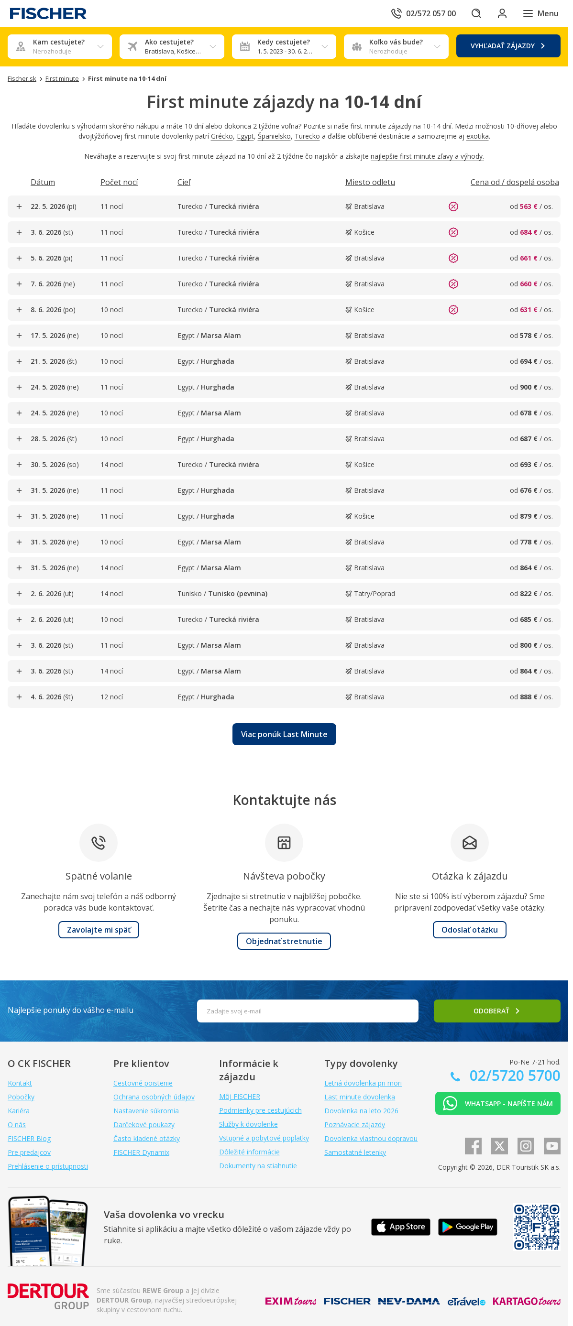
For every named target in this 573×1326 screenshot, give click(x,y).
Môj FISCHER (239, 1096)
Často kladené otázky (146, 1138)
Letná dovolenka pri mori (363, 1082)
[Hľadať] (474, 13)
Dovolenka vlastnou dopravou (371, 1138)
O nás (17, 1124)
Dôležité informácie (249, 1151)
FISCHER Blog (29, 1138)
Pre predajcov (29, 1152)
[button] (284, 734)
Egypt (245, 136)
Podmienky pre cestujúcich (260, 1110)
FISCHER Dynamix (141, 1152)
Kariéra (19, 1110)
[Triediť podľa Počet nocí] (119, 182)
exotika (477, 136)
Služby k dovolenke (248, 1124)
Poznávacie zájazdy (354, 1124)
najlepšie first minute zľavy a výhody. (427, 156)
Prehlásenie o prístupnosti (48, 1166)
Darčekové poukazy (144, 1124)
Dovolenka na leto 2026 (361, 1110)
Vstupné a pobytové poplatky (264, 1137)
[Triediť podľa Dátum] (43, 182)
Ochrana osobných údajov (154, 1096)
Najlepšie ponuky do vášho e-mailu (70, 1010)
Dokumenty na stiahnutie (258, 1165)
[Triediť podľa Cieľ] (183, 182)
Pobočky (21, 1096)
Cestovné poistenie (143, 1082)
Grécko (222, 136)
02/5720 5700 (513, 1075)
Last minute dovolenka (359, 1096)
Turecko (307, 136)
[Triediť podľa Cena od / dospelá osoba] (515, 182)
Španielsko (274, 136)
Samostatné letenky (355, 1152)
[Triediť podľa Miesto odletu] (370, 182)
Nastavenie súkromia (146, 1110)
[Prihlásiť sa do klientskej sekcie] (501, 13)
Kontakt (20, 1082)
